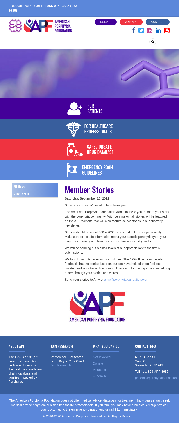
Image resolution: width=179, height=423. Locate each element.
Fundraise (100, 376)
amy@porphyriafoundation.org (125, 279)
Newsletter (22, 193)
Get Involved (102, 357)
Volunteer (99, 370)
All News (19, 186)
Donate (105, 21)
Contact (157, 21)
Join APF (131, 21)
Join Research (61, 365)
